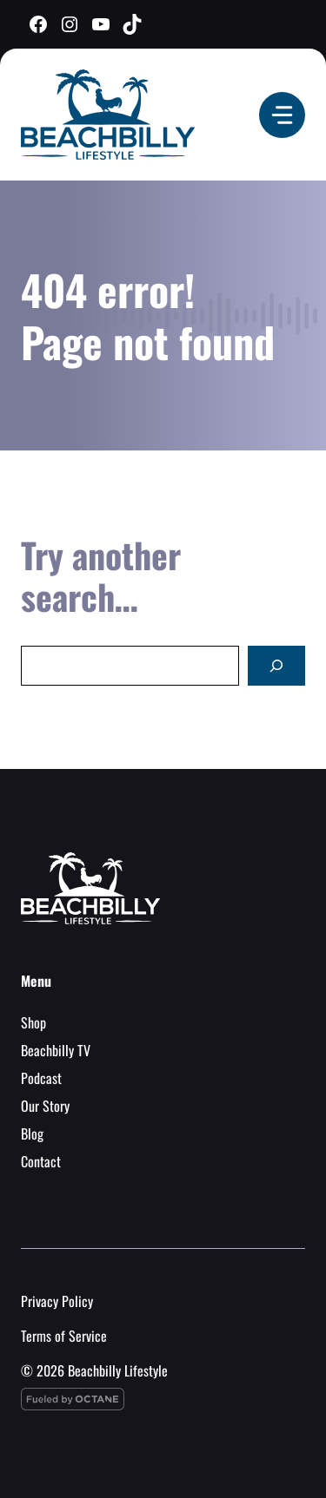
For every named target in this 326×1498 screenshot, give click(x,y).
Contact (41, 1161)
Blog (32, 1133)
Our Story (45, 1105)
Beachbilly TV (55, 1050)
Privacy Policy (57, 1301)
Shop (33, 1022)
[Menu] (282, 115)
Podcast (41, 1078)
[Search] (276, 666)
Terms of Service (64, 1335)
